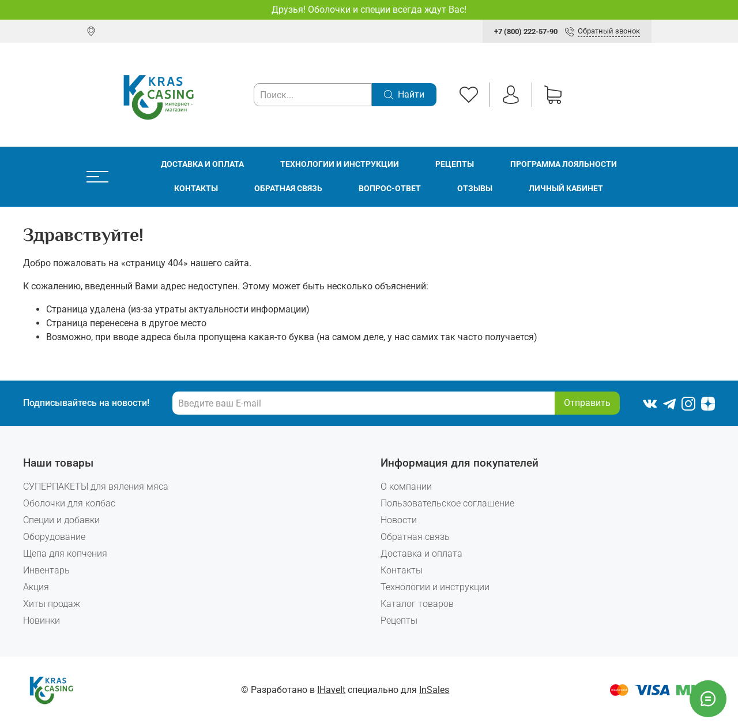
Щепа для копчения (65, 553)
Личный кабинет (566, 188)
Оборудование (54, 536)
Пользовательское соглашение (447, 503)
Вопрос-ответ (390, 188)
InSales (434, 689)
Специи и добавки (61, 520)
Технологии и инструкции (339, 164)
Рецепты (454, 164)
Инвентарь (46, 570)
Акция (36, 587)
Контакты (196, 188)
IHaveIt (331, 689)
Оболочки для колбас (69, 503)
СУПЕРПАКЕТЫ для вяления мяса (95, 486)
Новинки (41, 620)
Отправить (587, 402)
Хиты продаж (51, 603)
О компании (406, 486)
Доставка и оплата (202, 164)
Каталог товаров (417, 603)
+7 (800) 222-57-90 (526, 31)
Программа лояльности (563, 164)
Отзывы (474, 188)
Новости (399, 520)
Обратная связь (288, 188)
